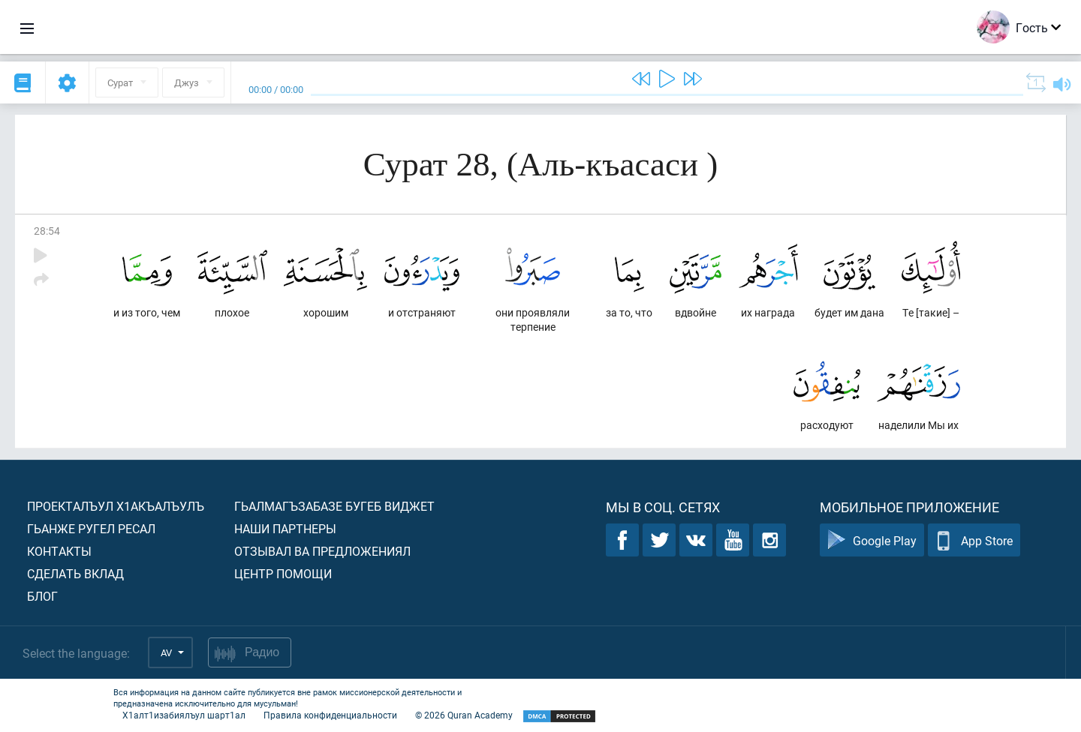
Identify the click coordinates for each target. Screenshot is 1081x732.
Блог (42, 596)
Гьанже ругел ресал (91, 528)
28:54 (47, 231)
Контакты (59, 551)
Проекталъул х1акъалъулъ (115, 506)
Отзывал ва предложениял (322, 551)
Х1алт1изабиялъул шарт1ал (183, 715)
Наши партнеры (285, 528)
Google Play (872, 540)
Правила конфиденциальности (330, 715)
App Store (974, 540)
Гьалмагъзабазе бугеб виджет (334, 506)
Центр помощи (283, 573)
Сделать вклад (75, 573)
